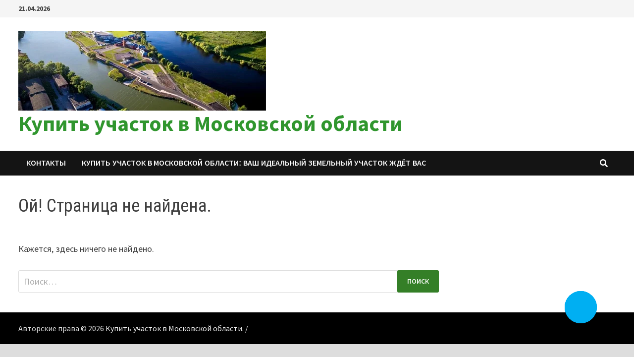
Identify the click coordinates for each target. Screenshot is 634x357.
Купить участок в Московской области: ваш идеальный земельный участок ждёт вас (254, 163)
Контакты (46, 163)
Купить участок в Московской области (210, 123)
